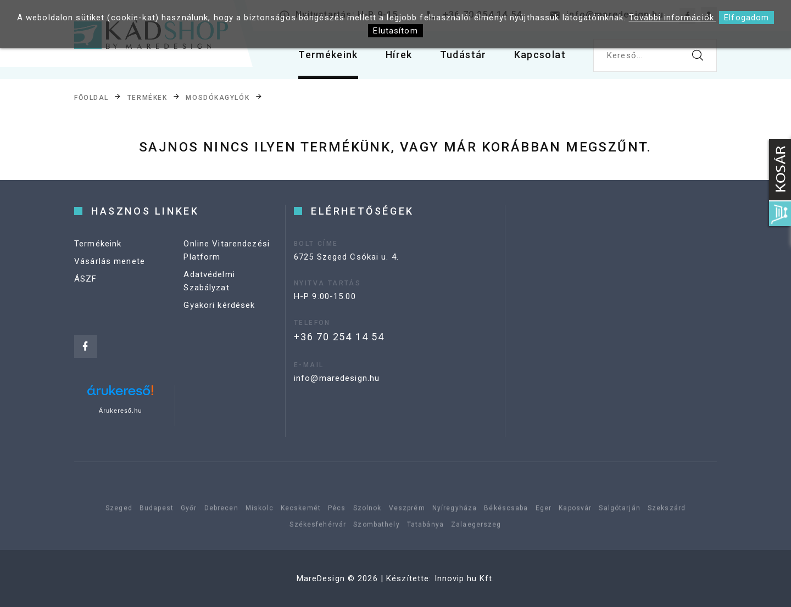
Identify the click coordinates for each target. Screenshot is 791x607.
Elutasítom (395, 31)
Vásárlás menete (109, 261)
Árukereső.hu (120, 410)
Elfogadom (746, 18)
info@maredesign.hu (337, 378)
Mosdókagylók (217, 98)
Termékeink (328, 54)
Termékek (147, 98)
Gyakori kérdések (219, 305)
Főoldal (91, 98)
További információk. (673, 18)
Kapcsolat (540, 54)
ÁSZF (85, 279)
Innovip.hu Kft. (465, 578)
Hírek (399, 54)
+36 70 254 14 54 (339, 336)
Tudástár (463, 54)
